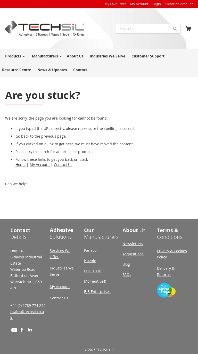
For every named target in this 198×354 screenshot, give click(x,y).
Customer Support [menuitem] (147, 56)
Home (20, 164)
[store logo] (44, 28)
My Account (139, 4)
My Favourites (115, 4)
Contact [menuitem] (80, 69)
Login (156, 4)
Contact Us (63, 164)
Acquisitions (133, 253)
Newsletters (132, 243)
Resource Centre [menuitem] (16, 69)
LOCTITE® (92, 270)
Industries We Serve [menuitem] (107, 56)
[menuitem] (14, 56)
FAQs (126, 274)
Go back (22, 136)
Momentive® (95, 281)
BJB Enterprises (97, 291)
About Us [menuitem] (75, 56)
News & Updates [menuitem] (52, 69)
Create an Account (179, 4)
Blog (126, 264)
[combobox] (148, 28)
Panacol (90, 250)
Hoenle (90, 260)
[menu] (99, 63)
